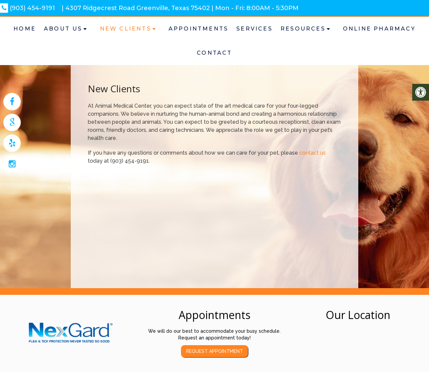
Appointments (198, 28)
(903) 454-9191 (27, 8)
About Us (63, 28)
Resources (303, 28)
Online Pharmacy (379, 28)
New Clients (125, 28)
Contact (214, 53)
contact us (312, 153)
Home (24, 28)
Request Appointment (214, 351)
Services (254, 28)
